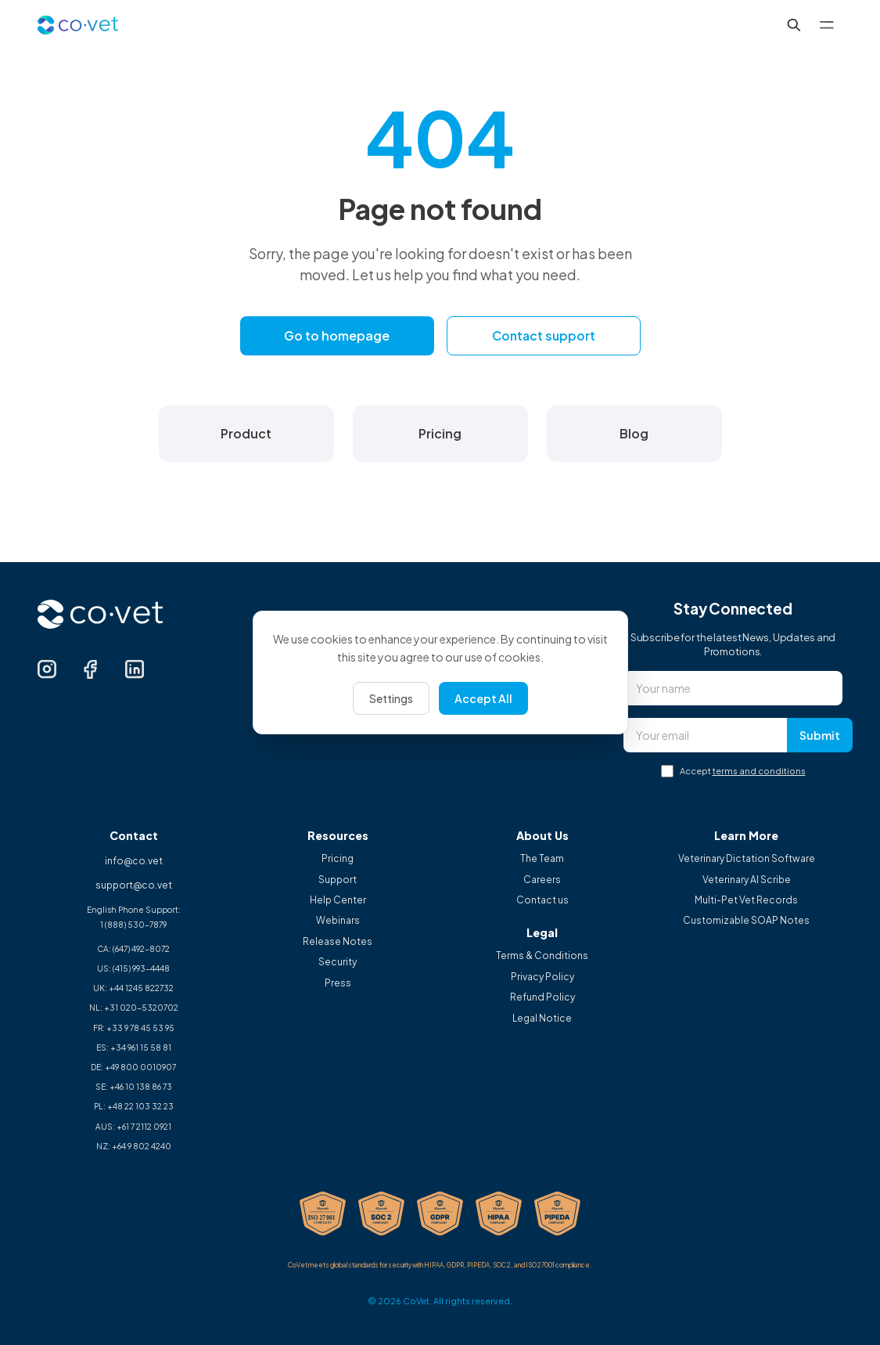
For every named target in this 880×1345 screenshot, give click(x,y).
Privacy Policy (542, 977)
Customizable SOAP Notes (746, 920)
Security (337, 962)
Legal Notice (542, 1018)
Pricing (337, 858)
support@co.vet (133, 885)
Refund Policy (542, 997)
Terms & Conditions (542, 955)
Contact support (543, 335)
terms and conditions (759, 771)
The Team (542, 858)
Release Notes (337, 941)
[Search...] (794, 25)
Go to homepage (337, 335)
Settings (391, 698)
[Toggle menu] (826, 25)
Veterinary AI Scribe (746, 879)
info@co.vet (134, 861)
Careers (542, 879)
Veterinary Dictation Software (746, 858)
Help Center (338, 900)
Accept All (483, 698)
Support (337, 879)
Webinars (338, 920)
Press (338, 983)
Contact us (542, 900)
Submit (819, 735)
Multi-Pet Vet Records (746, 900)
